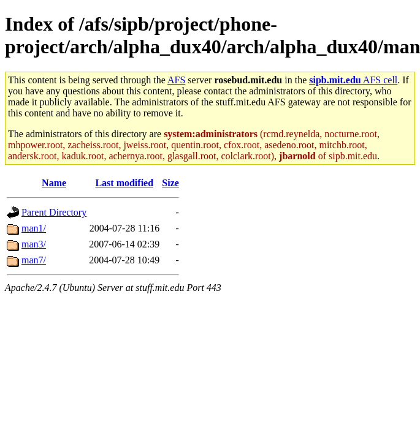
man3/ (33, 244)
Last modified (124, 183)
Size (170, 183)
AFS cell (353, 80)
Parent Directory (53, 212)
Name (54, 183)
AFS (176, 80)
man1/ (33, 228)
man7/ (33, 260)
